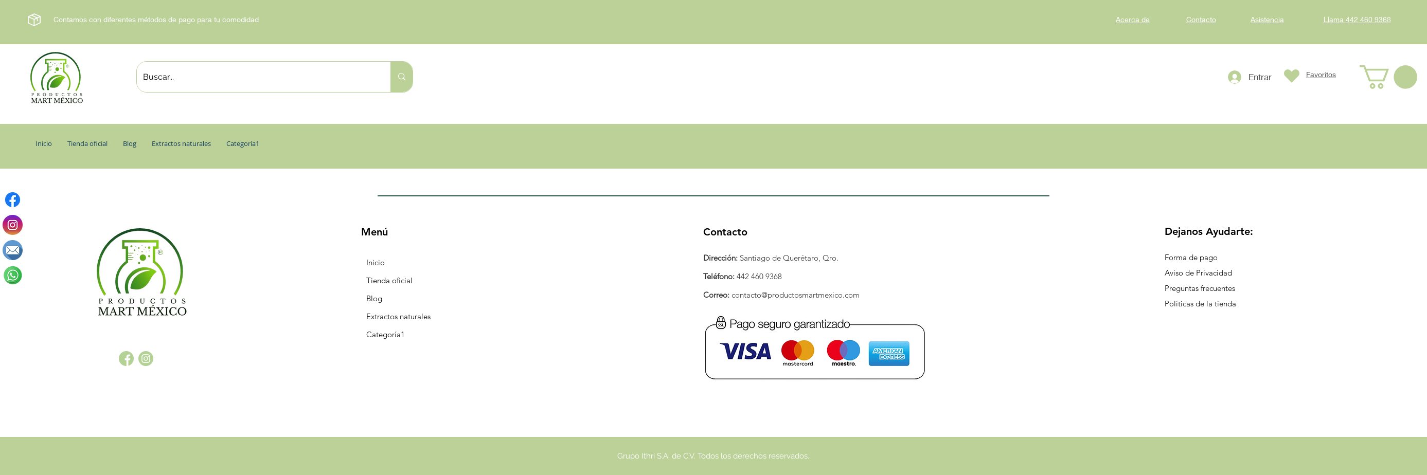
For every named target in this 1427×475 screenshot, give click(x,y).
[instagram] (13, 225)
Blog (374, 298)
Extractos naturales (398, 316)
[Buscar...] (256, 77)
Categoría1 (385, 334)
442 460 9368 (759, 276)
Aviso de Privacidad (1198, 273)
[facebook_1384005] (126, 358)
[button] (1388, 77)
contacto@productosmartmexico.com (796, 295)
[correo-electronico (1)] (13, 250)
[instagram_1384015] (145, 358)
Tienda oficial (389, 280)
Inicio (375, 262)
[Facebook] (13, 200)
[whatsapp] (13, 275)
